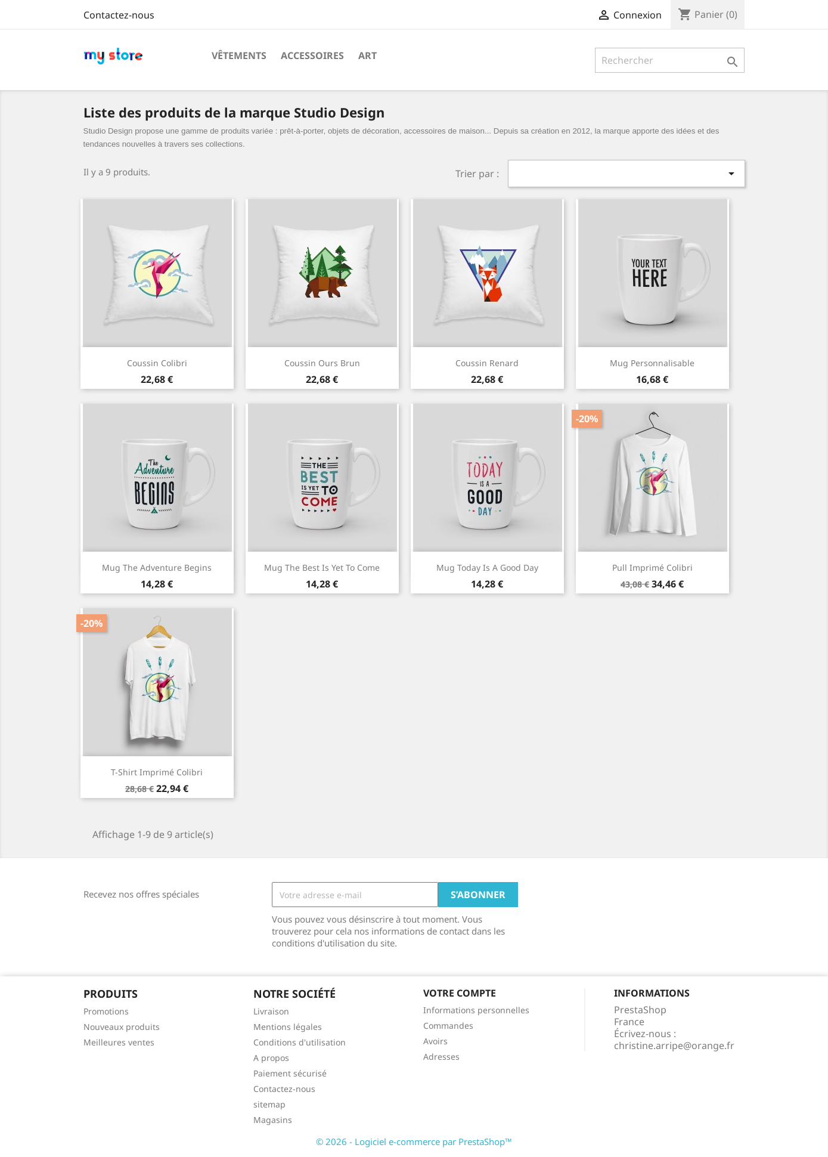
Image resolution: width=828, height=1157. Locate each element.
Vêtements (239, 55)
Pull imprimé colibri (652, 567)
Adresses (441, 1056)
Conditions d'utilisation (299, 1042)
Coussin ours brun (322, 363)
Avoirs (435, 1041)
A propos (271, 1057)
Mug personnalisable (652, 363)
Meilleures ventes (118, 1042)
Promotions (106, 1011)
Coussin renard (487, 363)
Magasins (272, 1119)
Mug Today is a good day (487, 567)
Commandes (448, 1025)
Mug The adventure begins (157, 567)
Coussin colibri (157, 363)
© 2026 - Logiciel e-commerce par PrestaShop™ (414, 1141)
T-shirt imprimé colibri (157, 772)
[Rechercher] (670, 60)
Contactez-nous (118, 14)
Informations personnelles (476, 1010)
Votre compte (459, 993)
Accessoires (312, 55)
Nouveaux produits (121, 1026)
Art (367, 55)
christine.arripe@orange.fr (674, 1045)
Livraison (271, 1011)
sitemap (269, 1104)
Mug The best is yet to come (322, 567)
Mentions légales (287, 1026)
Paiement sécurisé (290, 1073)
